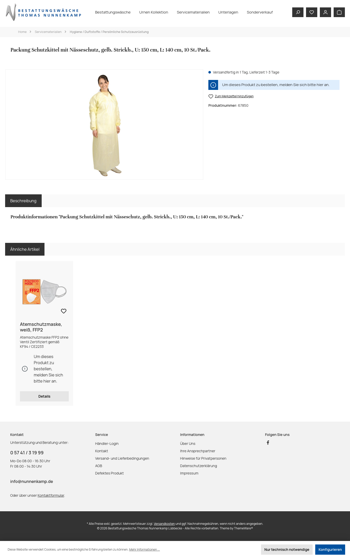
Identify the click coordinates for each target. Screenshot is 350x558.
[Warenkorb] (339, 12)
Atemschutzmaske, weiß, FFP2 (41, 327)
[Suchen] (297, 12)
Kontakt (101, 450)
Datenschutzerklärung (198, 465)
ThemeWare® (243, 528)
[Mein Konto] (325, 12)
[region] (104, 124)
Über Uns (188, 443)
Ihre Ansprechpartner (198, 450)
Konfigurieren (330, 549)
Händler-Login (107, 443)
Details (44, 396)
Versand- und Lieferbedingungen (122, 458)
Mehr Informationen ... (144, 549)
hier (320, 84)
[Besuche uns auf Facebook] (268, 442)
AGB (98, 465)
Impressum (189, 473)
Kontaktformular (51, 495)
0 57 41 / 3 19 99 (26, 452)
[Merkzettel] (311, 12)
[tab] (23, 200)
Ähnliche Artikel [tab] (24, 249)
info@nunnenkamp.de (31, 481)
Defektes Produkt (109, 473)
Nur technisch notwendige (286, 549)
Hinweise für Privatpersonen (203, 458)
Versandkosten (164, 523)
